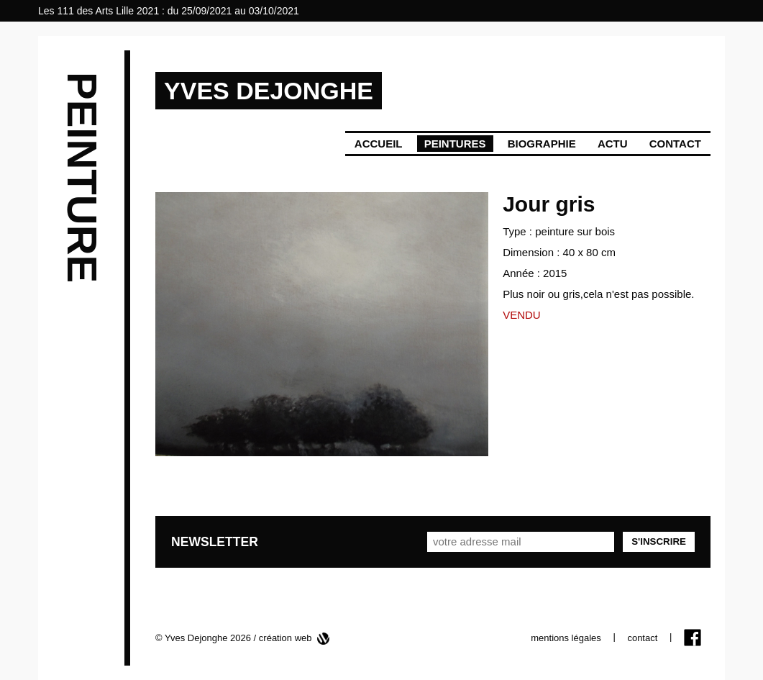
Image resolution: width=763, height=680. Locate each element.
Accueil (379, 143)
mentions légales (566, 638)
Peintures (455, 143)
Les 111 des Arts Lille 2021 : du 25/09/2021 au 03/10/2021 (168, 11)
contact (642, 638)
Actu (613, 143)
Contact (675, 143)
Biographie (542, 143)
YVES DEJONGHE (268, 90)
